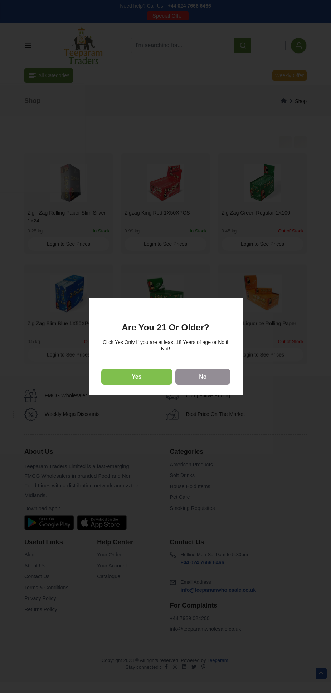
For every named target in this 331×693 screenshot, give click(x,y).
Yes (137, 377)
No (202, 377)
